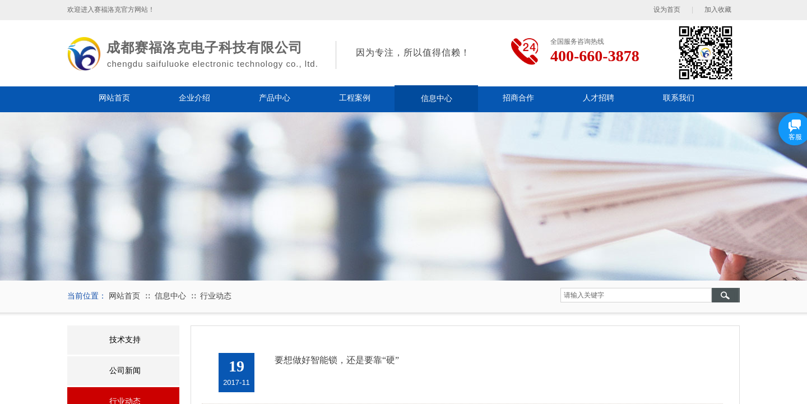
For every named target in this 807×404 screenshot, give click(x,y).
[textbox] (636, 295)
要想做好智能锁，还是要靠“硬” (337, 360)
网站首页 (114, 98)
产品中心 (274, 98)
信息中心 (436, 98)
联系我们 (678, 98)
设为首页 (666, 9)
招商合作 (518, 98)
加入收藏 (717, 9)
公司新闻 (125, 370)
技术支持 (125, 340)
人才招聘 (598, 98)
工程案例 (354, 98)
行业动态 (215, 296)
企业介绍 (194, 98)
